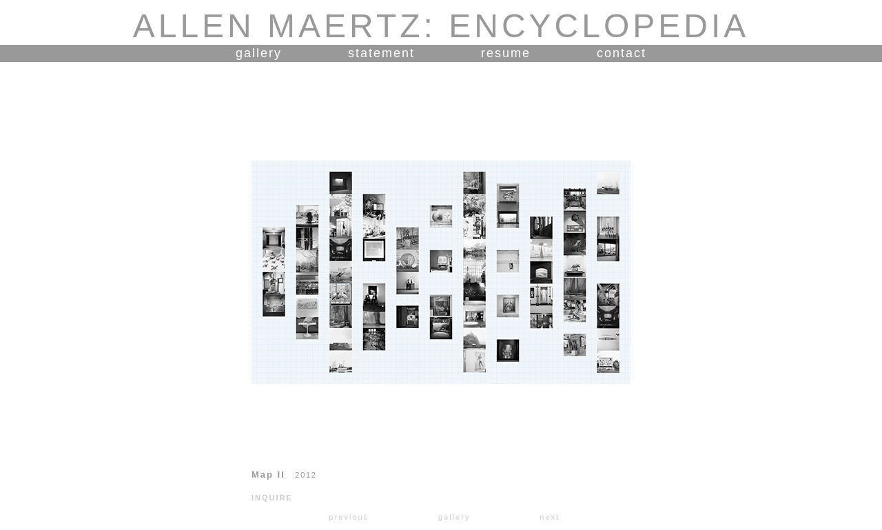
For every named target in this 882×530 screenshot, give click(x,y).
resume (506, 53)
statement (381, 53)
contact (621, 53)
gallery (259, 53)
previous (349, 517)
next (550, 517)
